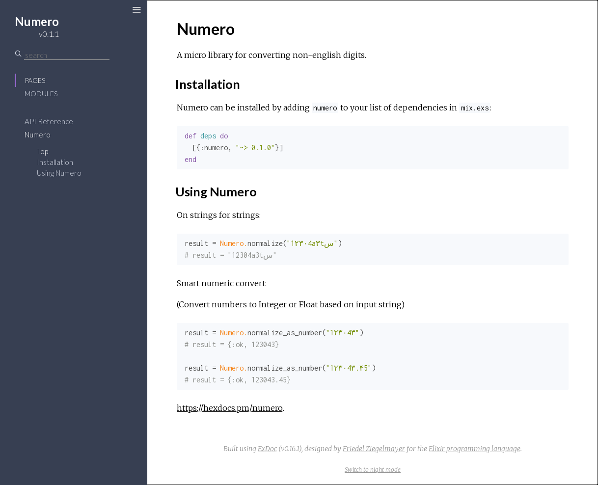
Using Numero (59, 172)
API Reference (49, 121)
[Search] (66, 55)
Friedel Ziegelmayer (374, 448)
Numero (38, 134)
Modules (41, 93)
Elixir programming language (474, 448)
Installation (55, 162)
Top (42, 151)
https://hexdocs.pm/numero (230, 408)
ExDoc (267, 448)
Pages (35, 80)
